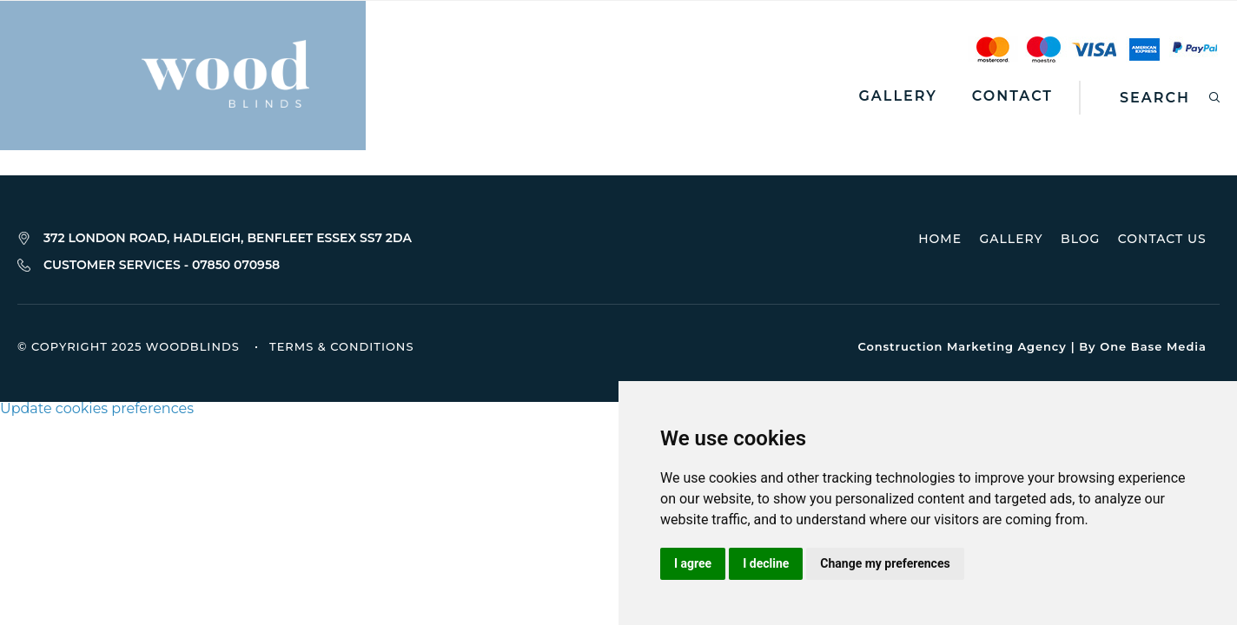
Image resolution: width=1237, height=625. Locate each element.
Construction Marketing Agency (961, 347)
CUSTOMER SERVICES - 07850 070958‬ (161, 265)
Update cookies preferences (97, 410)
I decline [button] (766, 563)
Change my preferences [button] (884, 563)
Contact (1012, 96)
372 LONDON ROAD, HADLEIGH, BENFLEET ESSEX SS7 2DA (227, 238)
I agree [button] (692, 563)
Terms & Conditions (341, 348)
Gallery (898, 96)
